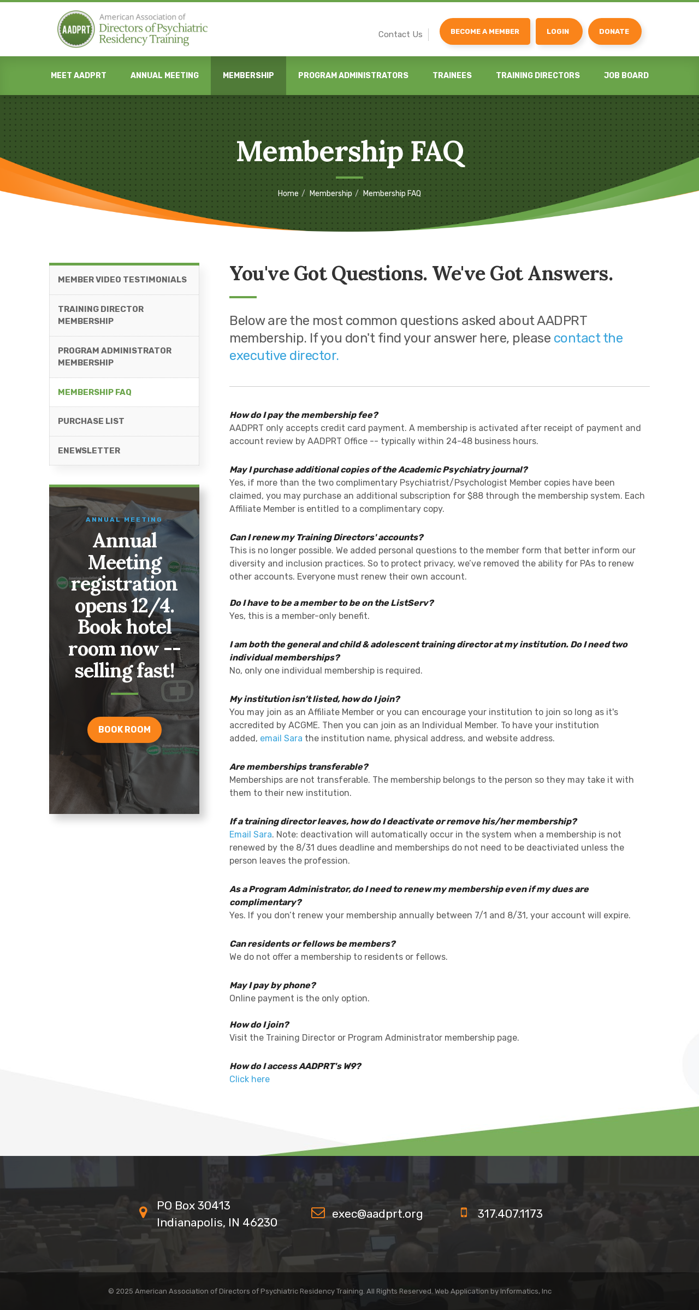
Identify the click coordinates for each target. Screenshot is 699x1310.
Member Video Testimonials (122, 280)
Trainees (452, 75)
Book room (124, 730)
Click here (249, 1080)
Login (558, 31)
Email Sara (250, 835)
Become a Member (485, 31)
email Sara (281, 739)
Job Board (626, 75)
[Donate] (615, 31)
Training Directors (538, 75)
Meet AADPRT (78, 75)
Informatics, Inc (526, 1291)
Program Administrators (353, 75)
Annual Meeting (165, 75)
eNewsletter (89, 451)
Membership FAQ (95, 393)
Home (288, 193)
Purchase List (91, 422)
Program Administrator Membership (114, 357)
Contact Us (400, 34)
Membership (248, 75)
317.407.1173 (510, 1213)
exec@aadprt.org (377, 1213)
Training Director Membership (101, 316)
